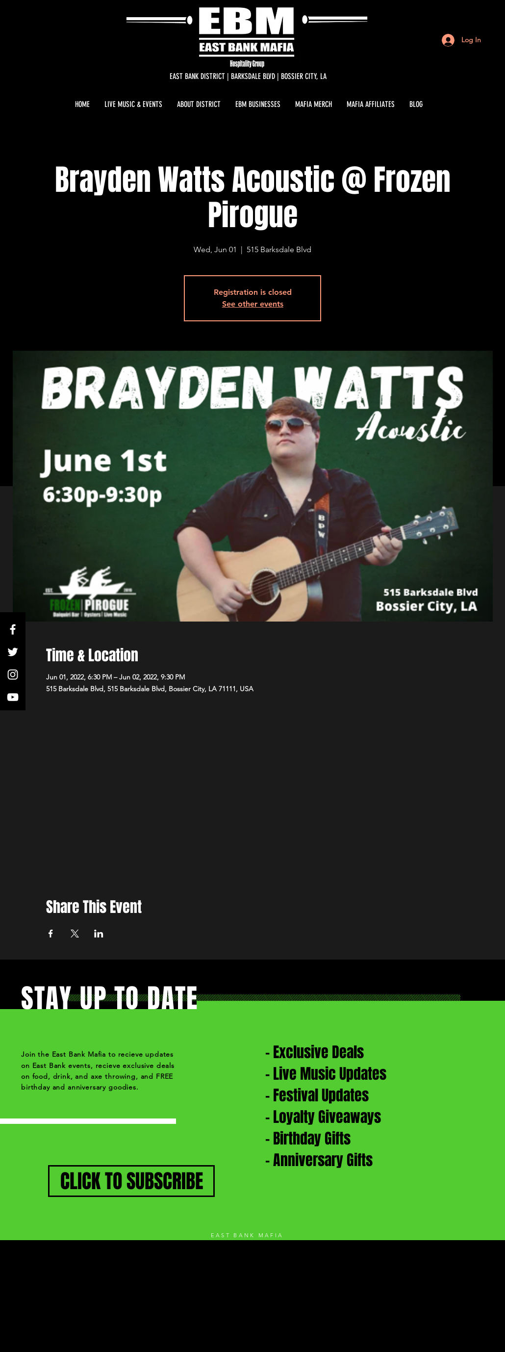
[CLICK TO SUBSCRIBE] (131, 1181)
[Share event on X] (74, 933)
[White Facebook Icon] (13, 629)
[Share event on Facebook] (50, 933)
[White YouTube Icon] (13, 697)
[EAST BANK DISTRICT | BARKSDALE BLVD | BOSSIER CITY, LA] (248, 76)
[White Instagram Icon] (13, 674)
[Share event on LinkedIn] (98, 933)
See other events (252, 304)
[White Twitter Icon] (13, 652)
